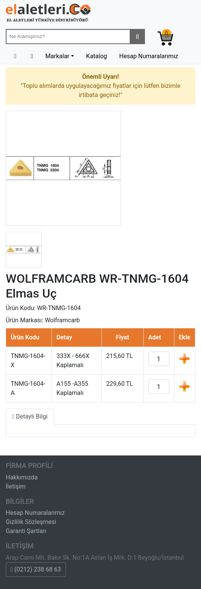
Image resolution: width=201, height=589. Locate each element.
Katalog (96, 56)
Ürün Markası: (24, 320)
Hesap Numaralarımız (148, 56)
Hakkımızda (22, 477)
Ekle (184, 358)
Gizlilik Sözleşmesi (31, 521)
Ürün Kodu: (20, 308)
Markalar (57, 56)
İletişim (16, 486)
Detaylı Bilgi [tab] (30, 416)
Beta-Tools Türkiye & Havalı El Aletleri (48, 14)
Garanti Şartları (26, 531)
